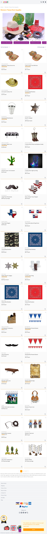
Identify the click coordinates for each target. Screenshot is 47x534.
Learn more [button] (26, 526)
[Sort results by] (5, 47)
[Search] (23, 131)
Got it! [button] (33, 529)
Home (2, 7)
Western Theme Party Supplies (11, 7)
